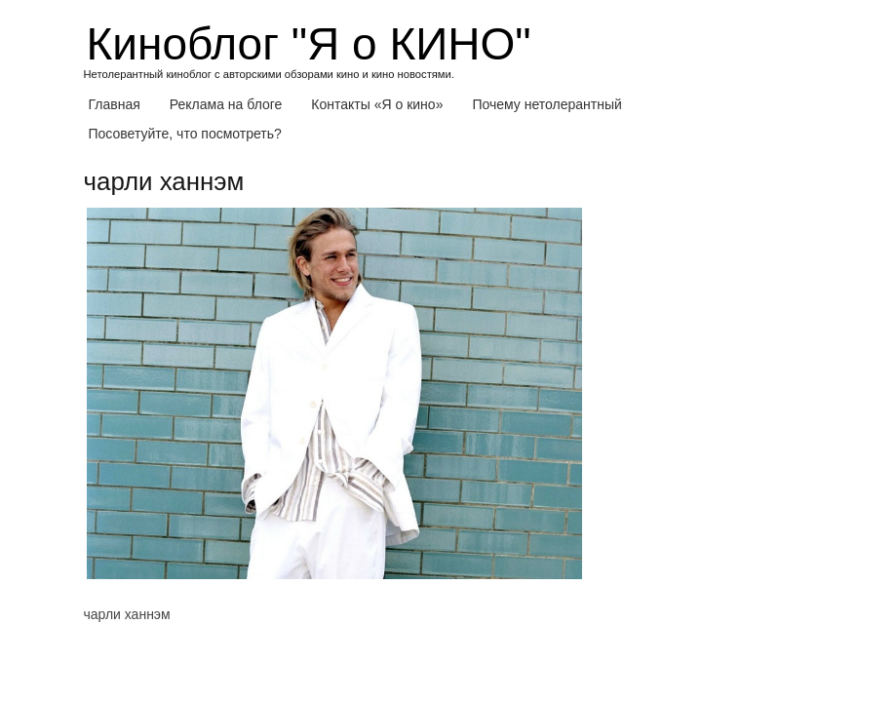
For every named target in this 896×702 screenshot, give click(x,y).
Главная (114, 104)
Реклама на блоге (226, 104)
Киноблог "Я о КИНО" (309, 44)
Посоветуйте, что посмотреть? (185, 133)
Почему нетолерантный (546, 104)
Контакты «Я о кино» (377, 104)
